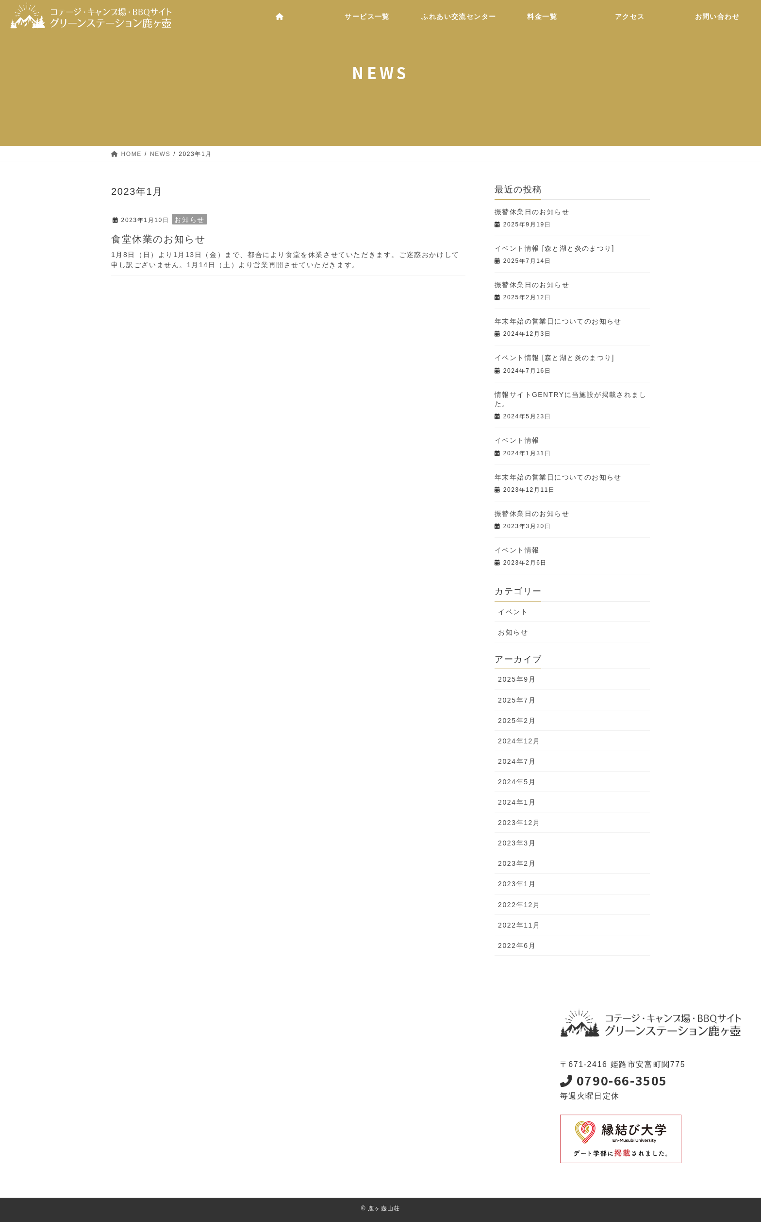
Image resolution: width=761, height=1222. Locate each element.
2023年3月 (517, 843)
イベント (513, 612)
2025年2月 (517, 720)
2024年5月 (517, 782)
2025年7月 (517, 700)
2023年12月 (519, 822)
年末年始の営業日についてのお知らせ (558, 321)
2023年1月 (517, 884)
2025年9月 (517, 679)
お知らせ (189, 220)
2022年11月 (519, 925)
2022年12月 (519, 905)
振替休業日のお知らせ (532, 212)
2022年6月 (517, 945)
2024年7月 (517, 761)
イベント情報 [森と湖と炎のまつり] (554, 248)
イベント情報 (517, 440)
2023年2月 (517, 863)
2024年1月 (517, 802)
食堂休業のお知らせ (158, 239)
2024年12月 (519, 741)
